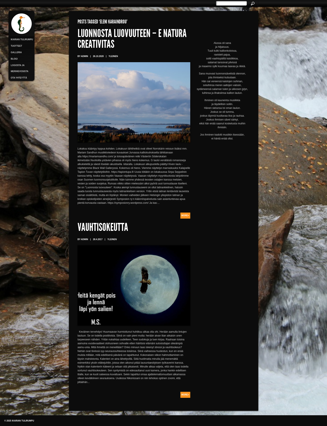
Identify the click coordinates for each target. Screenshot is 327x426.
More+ (185, 215)
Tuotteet (16, 46)
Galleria (16, 52)
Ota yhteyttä (19, 78)
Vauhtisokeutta (103, 228)
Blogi (14, 59)
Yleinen (113, 56)
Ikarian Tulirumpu (22, 39)
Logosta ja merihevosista (19, 68)
